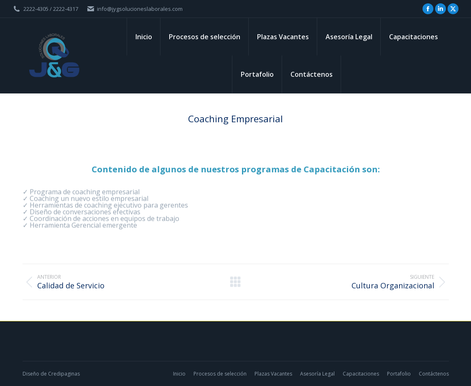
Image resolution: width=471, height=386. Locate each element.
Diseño (31, 373)
